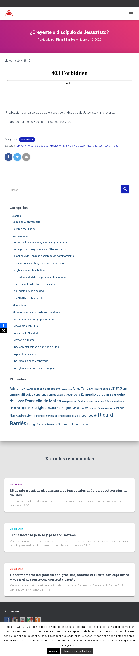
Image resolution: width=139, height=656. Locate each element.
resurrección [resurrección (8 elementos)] (89, 415)
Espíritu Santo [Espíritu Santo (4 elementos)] (56, 394)
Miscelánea (27, 140)
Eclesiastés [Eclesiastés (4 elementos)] (16, 394)
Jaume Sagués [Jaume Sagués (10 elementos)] (61, 408)
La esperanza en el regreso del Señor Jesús (39, 263)
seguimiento (111, 145)
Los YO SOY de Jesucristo (28, 298)
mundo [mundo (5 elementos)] (120, 408)
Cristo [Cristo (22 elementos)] (116, 388)
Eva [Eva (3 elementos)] (65, 395)
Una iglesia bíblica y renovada (30, 361)
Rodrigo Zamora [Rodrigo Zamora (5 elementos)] (36, 424)
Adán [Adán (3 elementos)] (26, 389)
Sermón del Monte (24, 340)
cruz (30, 145)
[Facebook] (3, 325)
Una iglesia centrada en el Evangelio (34, 368)
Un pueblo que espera (25, 354)
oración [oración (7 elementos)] (27, 415)
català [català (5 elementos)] (106, 388)
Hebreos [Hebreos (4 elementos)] (119, 401)
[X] (3, 330)
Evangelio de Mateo (74, 145)
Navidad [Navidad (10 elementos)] (16, 415)
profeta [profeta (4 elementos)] (60, 415)
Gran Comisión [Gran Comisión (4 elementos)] (96, 401)
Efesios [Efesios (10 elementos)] (27, 394)
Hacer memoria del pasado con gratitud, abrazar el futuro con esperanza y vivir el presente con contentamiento (69, 577)
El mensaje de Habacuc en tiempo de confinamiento (43, 256)
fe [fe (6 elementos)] (86, 401)
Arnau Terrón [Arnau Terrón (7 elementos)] (81, 388)
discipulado (42, 145)
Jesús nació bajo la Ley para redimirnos (43, 535)
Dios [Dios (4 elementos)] (125, 388)
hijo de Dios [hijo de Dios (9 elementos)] (28, 408)
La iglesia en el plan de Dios (29, 270)
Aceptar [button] (53, 651)
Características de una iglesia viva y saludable (40, 242)
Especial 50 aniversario (27, 221)
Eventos (16, 215)
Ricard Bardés (95, 145)
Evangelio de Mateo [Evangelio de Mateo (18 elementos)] (43, 400)
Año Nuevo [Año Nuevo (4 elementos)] (96, 388)
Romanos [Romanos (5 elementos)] (52, 424)
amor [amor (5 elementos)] (58, 388)
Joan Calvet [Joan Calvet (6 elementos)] (80, 408)
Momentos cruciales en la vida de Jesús (37, 312)
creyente (21, 145)
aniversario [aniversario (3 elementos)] (67, 389)
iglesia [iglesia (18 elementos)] (44, 407)
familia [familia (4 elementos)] (81, 401)
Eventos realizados (24, 229)
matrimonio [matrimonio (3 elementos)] (110, 408)
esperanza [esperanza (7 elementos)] (41, 394)
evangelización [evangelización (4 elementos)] (69, 401)
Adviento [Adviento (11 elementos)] (17, 388)
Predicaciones (20, 236)
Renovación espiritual (26, 326)
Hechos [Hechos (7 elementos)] (15, 408)
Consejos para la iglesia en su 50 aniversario (39, 249)
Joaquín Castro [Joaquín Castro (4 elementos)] (97, 408)
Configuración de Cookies (77, 651)
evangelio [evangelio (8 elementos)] (73, 394)
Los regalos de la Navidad (28, 291)
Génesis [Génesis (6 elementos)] (109, 401)
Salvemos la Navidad (25, 333)
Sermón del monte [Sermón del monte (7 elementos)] (70, 424)
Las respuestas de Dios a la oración (34, 284)
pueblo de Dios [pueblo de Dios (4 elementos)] (72, 415)
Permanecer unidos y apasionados (33, 319)
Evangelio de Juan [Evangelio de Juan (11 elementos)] (95, 394)
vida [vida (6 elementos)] (85, 424)
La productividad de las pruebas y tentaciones (40, 277)
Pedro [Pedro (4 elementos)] (36, 415)
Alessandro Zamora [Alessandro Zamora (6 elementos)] (42, 388)
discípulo (55, 145)
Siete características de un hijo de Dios (36, 347)
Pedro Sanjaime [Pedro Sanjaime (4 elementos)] (47, 415)
